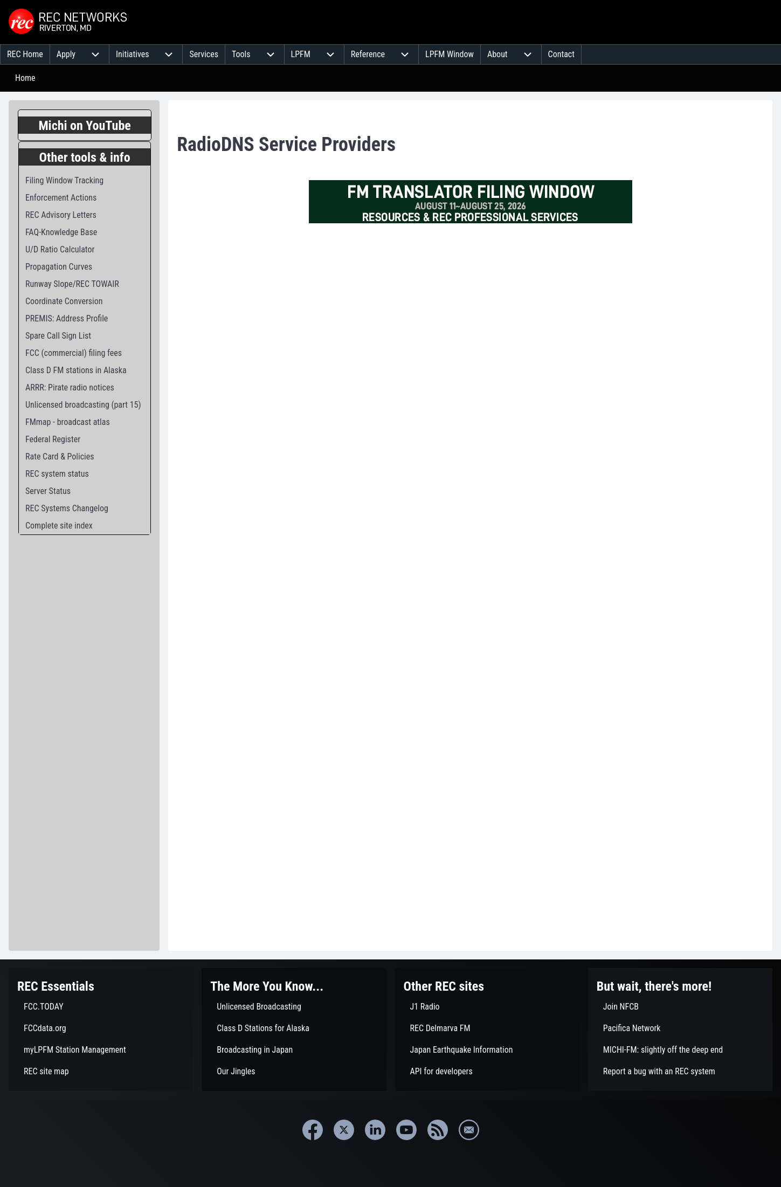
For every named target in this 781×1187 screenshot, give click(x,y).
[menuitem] (25, 54)
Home (25, 78)
